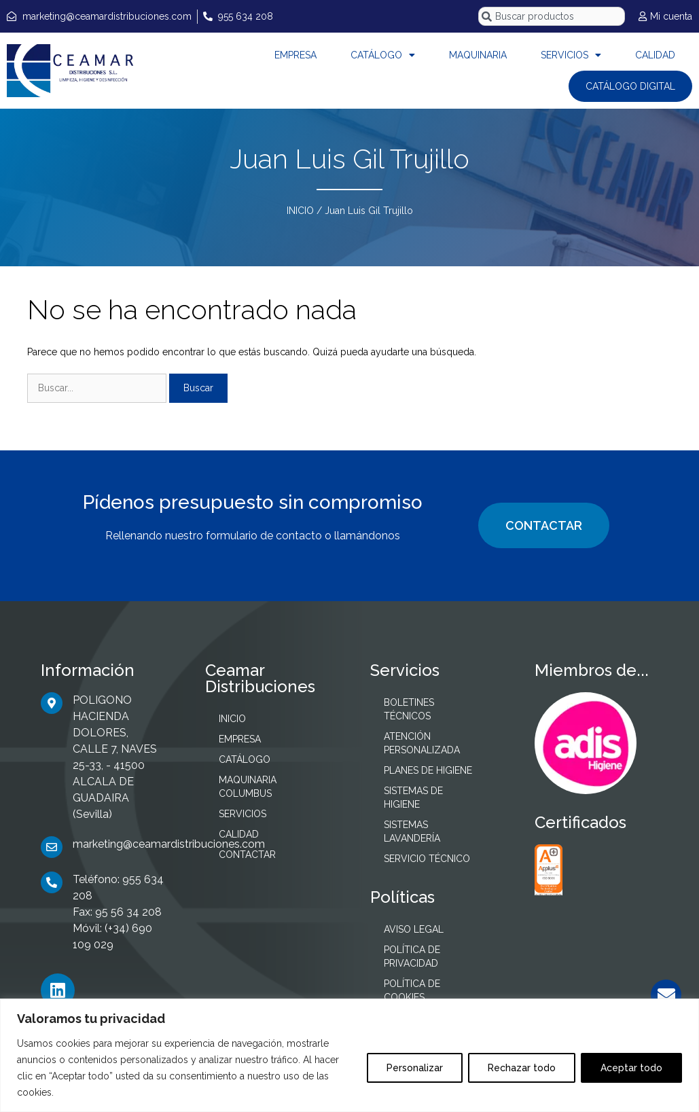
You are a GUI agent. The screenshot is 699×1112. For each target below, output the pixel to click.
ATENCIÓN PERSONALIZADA (422, 743)
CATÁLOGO (383, 55)
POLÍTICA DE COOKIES (412, 990)
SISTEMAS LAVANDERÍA (412, 831)
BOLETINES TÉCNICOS (409, 709)
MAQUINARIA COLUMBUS (247, 786)
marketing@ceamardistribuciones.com (169, 844)
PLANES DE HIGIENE (428, 770)
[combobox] (551, 16)
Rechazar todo (522, 1067)
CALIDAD (655, 55)
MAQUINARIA (478, 55)
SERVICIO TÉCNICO (427, 858)
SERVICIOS (571, 55)
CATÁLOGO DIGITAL (630, 86)
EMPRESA (295, 55)
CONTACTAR (543, 525)
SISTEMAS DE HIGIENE (413, 797)
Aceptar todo (631, 1067)
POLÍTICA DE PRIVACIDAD (412, 956)
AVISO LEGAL (414, 929)
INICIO (300, 210)
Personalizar (415, 1067)
